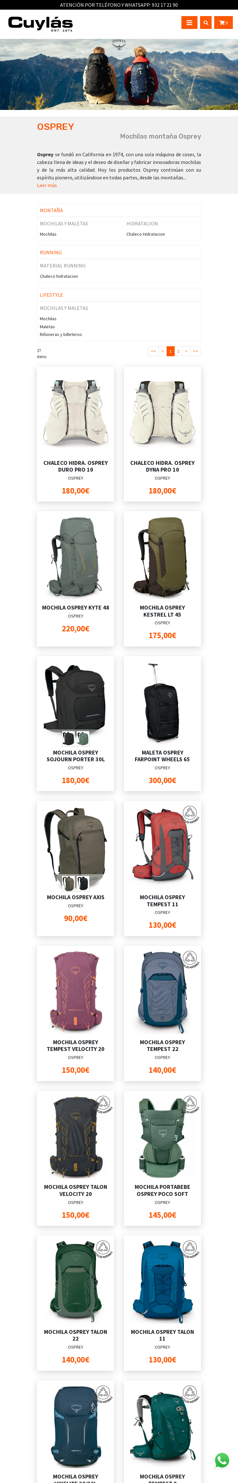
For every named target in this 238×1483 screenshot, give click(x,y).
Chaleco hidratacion (59, 276)
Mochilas (48, 234)
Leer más (47, 185)
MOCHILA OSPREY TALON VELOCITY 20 (75, 1190)
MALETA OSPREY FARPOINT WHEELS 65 (162, 756)
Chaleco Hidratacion (145, 234)
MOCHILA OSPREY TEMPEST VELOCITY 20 (76, 1045)
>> (195, 351)
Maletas (47, 327)
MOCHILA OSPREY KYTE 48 (75, 607)
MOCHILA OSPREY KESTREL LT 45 (162, 611)
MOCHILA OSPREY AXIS (76, 897)
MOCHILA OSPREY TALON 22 (75, 1335)
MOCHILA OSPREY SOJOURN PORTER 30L (76, 756)
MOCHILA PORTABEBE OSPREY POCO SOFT (162, 1190)
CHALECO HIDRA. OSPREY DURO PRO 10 (75, 466)
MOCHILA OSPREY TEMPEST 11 (162, 900)
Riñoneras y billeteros (61, 334)
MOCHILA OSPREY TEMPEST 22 (162, 1045)
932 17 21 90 (165, 5)
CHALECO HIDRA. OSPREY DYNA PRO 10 (162, 466)
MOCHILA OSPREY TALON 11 (162, 1335)
